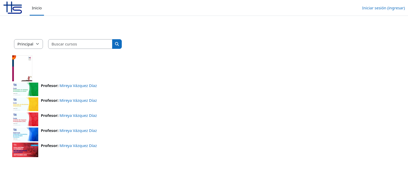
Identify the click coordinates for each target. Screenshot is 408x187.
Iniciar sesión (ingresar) (383, 7)
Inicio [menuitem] (37, 7)
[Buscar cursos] (88, 44)
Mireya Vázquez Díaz (86, 85)
